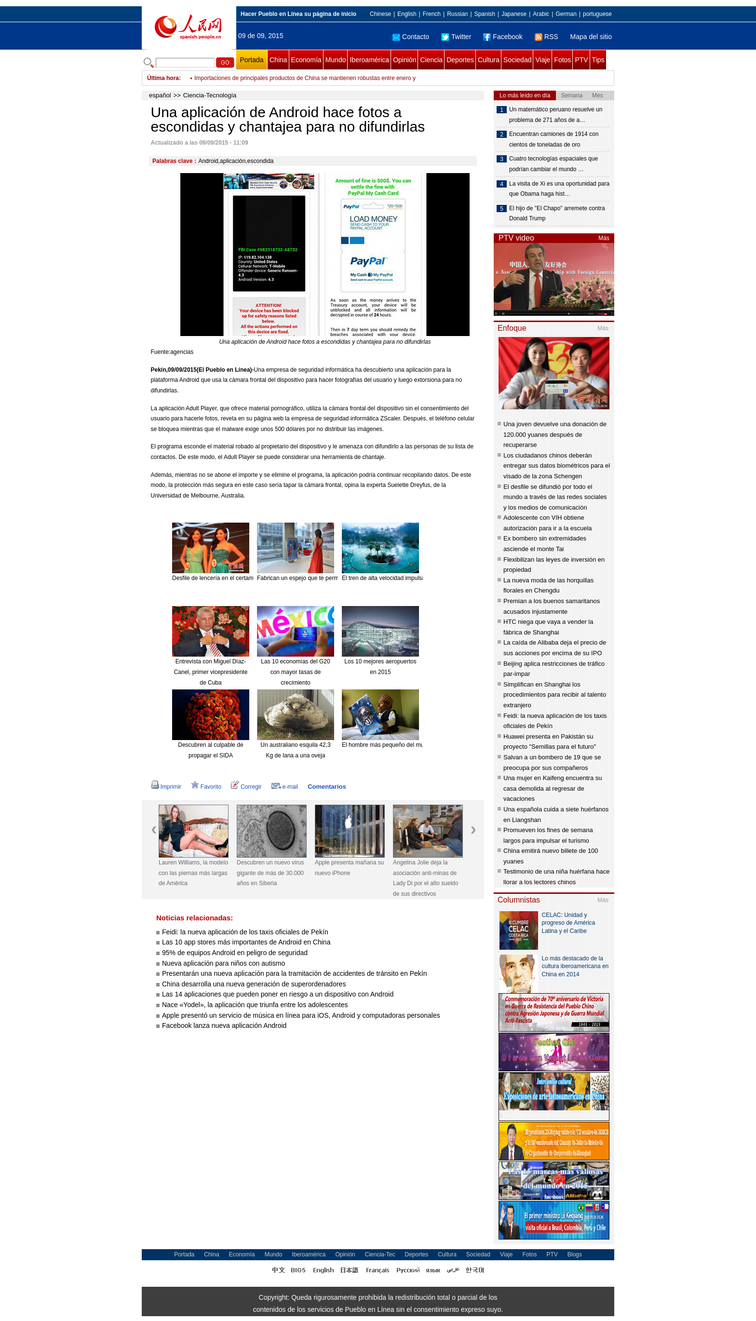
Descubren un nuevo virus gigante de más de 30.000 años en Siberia (270, 873)
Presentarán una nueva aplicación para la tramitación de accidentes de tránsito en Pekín (294, 973)
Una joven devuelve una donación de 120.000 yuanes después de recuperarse (555, 434)
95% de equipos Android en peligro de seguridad (235, 953)
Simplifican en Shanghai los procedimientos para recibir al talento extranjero (554, 695)
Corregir (246, 786)
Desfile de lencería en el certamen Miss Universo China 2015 (250, 578)
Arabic (541, 14)
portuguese (597, 14)
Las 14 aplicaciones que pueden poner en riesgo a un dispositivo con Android (277, 994)
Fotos (562, 60)
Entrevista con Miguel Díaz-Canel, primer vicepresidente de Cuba (211, 672)
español (160, 95)
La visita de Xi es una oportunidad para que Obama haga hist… (559, 189)
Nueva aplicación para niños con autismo (223, 963)
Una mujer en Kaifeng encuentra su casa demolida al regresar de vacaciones (552, 788)
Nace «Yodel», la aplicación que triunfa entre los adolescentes (255, 1005)
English (406, 14)
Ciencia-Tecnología (210, 95)
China (278, 60)
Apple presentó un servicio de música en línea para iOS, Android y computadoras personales (301, 1015)
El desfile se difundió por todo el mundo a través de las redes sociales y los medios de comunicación (555, 497)
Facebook (502, 36)
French (432, 14)
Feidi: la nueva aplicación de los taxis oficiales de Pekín (245, 932)
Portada (251, 60)
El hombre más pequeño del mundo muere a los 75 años (414, 744)
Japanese (513, 14)
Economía (306, 60)
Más (603, 238)
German (565, 14)
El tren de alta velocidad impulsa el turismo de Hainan (411, 578)
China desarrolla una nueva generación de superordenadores (254, 984)
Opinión (404, 60)
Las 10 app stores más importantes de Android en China (246, 942)
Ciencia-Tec (380, 1254)
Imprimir (166, 786)
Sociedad (517, 60)
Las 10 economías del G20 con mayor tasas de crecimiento (295, 672)
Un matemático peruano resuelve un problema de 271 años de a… (555, 114)
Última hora (163, 78)
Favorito (206, 786)
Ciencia (431, 60)
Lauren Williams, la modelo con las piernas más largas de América (193, 873)
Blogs (574, 1254)
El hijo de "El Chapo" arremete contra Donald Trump (557, 213)
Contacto (410, 36)
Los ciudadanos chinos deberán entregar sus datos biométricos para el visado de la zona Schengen (556, 466)
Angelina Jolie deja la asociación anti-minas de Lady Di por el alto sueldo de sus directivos (425, 878)
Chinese (380, 14)
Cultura (489, 60)
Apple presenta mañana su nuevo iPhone (349, 867)
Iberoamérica (369, 60)
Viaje (542, 60)
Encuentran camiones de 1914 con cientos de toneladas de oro (553, 139)
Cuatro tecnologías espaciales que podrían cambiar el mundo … (553, 164)
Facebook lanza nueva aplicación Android (224, 1025)
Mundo (335, 60)
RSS (546, 36)
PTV (581, 60)
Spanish (484, 14)
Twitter (456, 36)
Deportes (460, 60)
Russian (457, 14)
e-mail (284, 786)
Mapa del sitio (591, 36)
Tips (598, 60)
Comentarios (327, 786)
